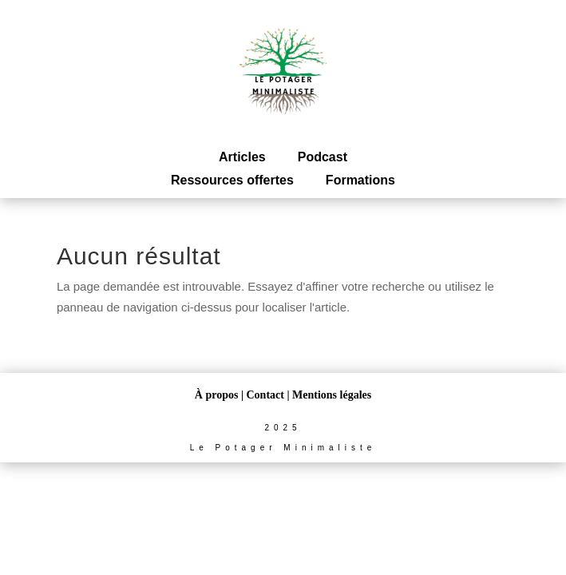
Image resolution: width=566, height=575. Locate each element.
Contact (265, 395)
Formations (360, 180)
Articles (242, 157)
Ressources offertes (232, 180)
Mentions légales (331, 395)
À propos (217, 395)
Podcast (322, 157)
